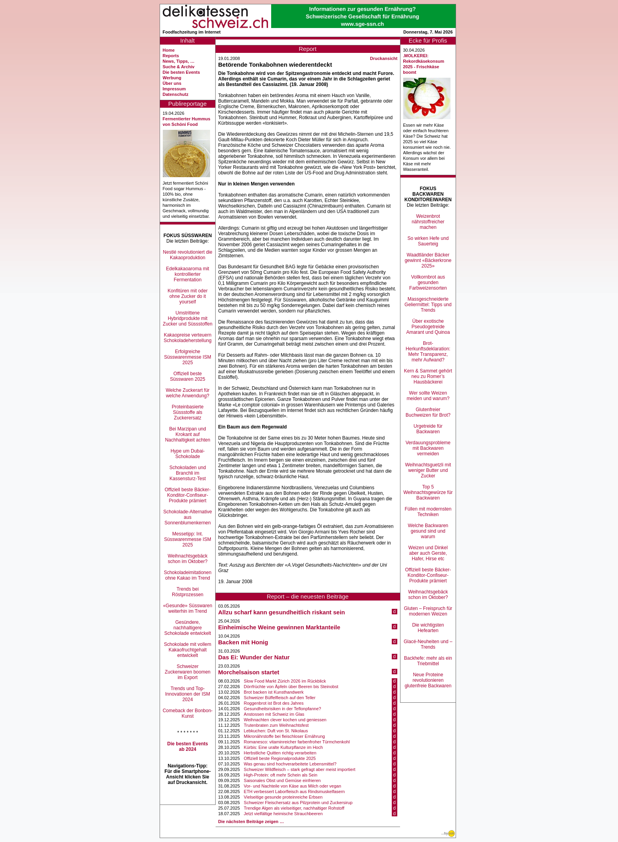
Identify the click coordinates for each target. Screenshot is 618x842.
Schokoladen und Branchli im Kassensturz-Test (187, 473)
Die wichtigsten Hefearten (428, 627)
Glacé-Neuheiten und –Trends (428, 644)
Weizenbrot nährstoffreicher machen (427, 221)
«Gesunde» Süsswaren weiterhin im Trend (187, 608)
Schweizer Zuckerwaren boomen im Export (187, 672)
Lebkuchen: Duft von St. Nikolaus (276, 730)
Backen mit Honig (243, 642)
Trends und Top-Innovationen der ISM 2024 (187, 694)
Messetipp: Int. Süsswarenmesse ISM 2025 (187, 539)
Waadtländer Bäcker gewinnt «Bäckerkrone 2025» (428, 260)
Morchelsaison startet (248, 672)
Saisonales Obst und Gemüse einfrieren (282, 780)
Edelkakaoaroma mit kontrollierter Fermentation (187, 274)
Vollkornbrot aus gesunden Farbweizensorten (428, 282)
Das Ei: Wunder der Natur (254, 657)
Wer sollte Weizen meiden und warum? (428, 395)
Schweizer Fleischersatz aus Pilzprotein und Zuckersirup (298, 802)
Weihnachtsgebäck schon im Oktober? (187, 558)
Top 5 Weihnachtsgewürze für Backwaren (427, 492)
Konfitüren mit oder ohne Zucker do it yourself (187, 296)
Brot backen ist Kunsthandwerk (274, 692)
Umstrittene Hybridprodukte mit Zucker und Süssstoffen (187, 318)
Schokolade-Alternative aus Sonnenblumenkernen (187, 517)
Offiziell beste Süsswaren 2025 (187, 376)
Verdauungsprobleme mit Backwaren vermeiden (428, 448)
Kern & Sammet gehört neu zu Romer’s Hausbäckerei (428, 376)
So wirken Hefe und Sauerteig (428, 241)
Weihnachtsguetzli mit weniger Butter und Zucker (428, 470)
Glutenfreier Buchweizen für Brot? (428, 412)
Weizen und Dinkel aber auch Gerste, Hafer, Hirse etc (428, 553)
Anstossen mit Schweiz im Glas (274, 714)
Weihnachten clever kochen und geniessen (285, 719)
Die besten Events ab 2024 (187, 746)
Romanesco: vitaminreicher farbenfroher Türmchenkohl (297, 741)
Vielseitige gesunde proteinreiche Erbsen (283, 797)
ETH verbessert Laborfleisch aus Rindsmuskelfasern (294, 791)
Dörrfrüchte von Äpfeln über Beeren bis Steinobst (291, 686)
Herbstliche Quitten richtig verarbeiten (280, 752)
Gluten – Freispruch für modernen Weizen (428, 611)
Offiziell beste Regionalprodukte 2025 (280, 758)
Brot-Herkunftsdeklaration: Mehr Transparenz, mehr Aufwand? (428, 352)
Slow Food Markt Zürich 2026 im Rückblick (285, 681)
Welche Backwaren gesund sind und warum (428, 531)
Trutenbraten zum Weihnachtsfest (276, 725)
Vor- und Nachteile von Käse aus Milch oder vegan (292, 786)
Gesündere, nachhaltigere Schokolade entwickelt (187, 627)
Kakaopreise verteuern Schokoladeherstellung (187, 337)
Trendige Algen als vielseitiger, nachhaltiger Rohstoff (294, 808)
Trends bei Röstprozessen (187, 591)
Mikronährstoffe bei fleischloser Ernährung (284, 736)
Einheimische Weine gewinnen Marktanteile (279, 627)
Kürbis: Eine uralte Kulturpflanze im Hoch (283, 747)
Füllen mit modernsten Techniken (428, 511)
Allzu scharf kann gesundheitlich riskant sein (281, 612)
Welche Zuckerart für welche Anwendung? (187, 393)
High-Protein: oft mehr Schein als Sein (280, 775)
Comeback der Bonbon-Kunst (188, 713)
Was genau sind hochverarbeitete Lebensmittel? (290, 764)
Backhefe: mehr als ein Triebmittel (428, 660)
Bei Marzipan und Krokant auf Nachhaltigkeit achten (187, 434)
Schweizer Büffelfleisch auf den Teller (280, 697)
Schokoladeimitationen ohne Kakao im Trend (188, 575)
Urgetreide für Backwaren (427, 428)
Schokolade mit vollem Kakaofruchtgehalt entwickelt (187, 650)
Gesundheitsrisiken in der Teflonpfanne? (282, 708)
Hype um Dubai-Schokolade (188, 453)
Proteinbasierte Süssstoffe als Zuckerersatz (188, 412)
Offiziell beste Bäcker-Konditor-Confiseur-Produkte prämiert (188, 495)
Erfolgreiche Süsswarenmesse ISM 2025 (187, 357)
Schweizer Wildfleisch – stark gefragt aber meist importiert (300, 769)
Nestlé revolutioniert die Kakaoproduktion (187, 254)
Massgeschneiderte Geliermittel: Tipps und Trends (427, 304)
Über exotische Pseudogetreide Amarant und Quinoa (428, 326)
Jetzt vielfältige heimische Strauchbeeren (283, 813)
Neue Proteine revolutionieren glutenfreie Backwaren (428, 680)
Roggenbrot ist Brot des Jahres (274, 703)
